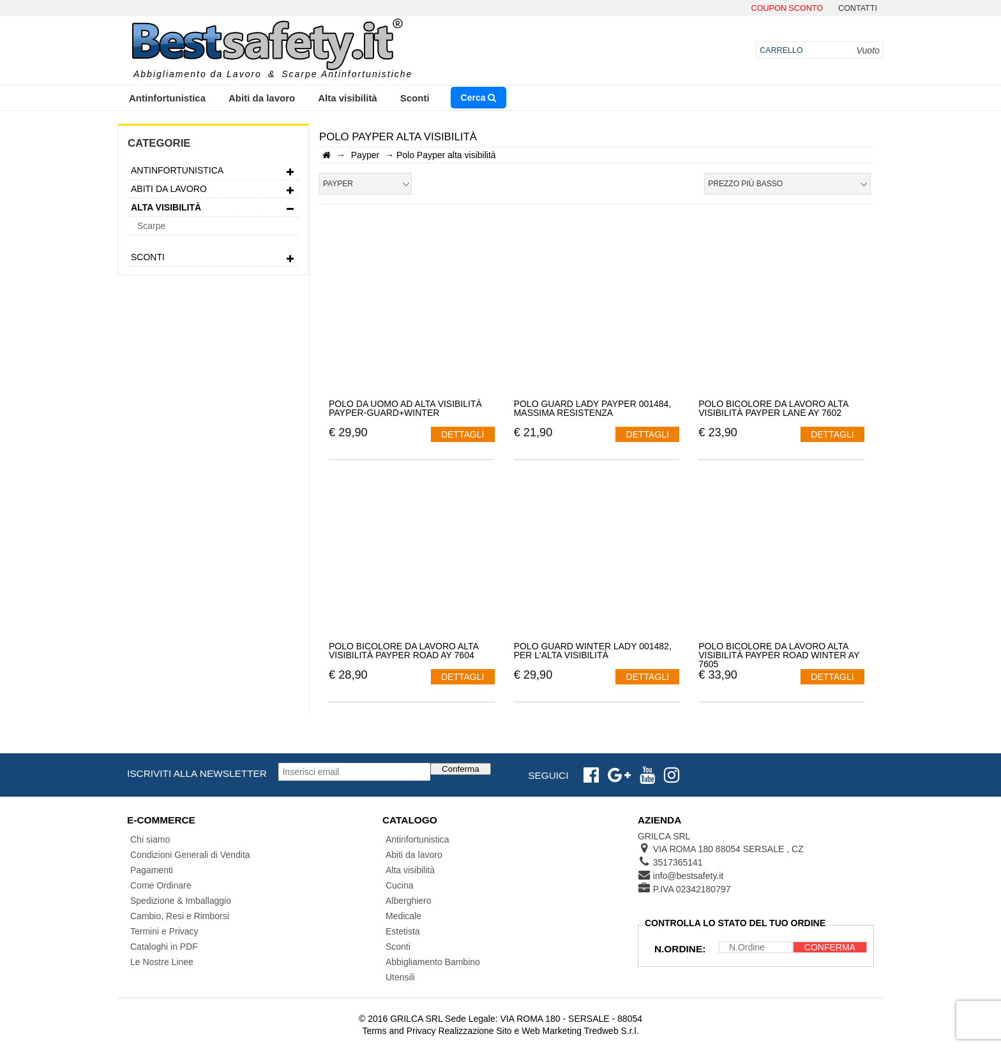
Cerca (479, 97)
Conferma (460, 769)
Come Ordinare (161, 885)
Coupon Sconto (787, 8)
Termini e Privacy (164, 931)
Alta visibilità (347, 97)
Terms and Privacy (398, 1031)
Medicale (403, 916)
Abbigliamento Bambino (433, 962)
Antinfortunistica (167, 97)
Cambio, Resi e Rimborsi (179, 916)
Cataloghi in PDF (164, 946)
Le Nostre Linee (161, 962)
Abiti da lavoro (262, 97)
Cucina (400, 885)
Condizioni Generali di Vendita (190, 855)
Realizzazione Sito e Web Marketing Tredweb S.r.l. (538, 1031)
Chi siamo (150, 839)
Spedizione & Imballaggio (180, 901)
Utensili (400, 977)
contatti (857, 8)
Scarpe (151, 226)
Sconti (415, 97)
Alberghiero (409, 901)
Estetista (403, 931)
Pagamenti (151, 870)
